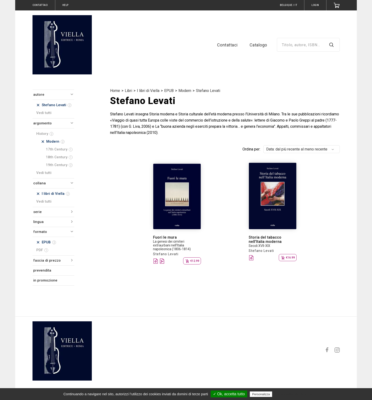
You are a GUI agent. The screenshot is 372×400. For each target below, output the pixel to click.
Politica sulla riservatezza (293, 394)
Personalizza (261, 394)
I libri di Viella (148, 90)
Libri (128, 90)
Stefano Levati (208, 90)
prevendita (42, 270)
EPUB (169, 90)
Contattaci (227, 44)
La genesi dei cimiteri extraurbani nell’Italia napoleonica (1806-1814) (172, 245)
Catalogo (258, 44)
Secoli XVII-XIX (259, 246)
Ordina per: (251, 149)
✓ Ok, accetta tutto (229, 394)
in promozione (45, 280)
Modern (184, 90)
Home (115, 90)
